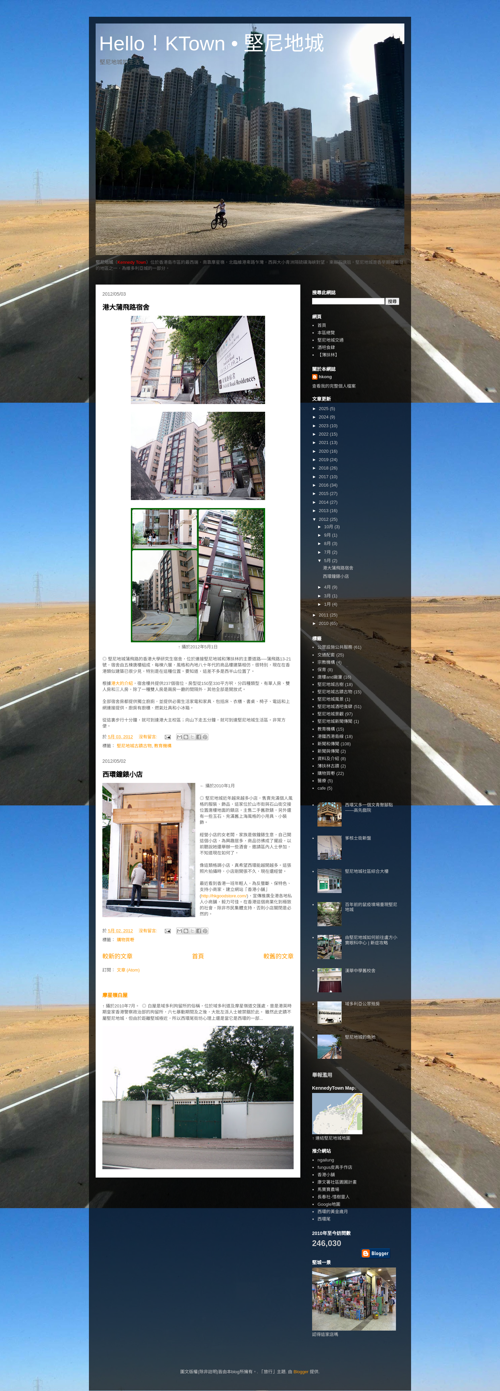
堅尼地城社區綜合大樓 (367, 871)
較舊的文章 (278, 956)
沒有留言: (148, 736)
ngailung (325, 1159)
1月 (328, 604)
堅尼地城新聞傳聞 (334, 721)
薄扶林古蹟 (328, 765)
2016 (324, 485)
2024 (324, 416)
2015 (324, 493)
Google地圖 (328, 1204)
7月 (328, 552)
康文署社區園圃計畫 (337, 1182)
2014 (324, 502)
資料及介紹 (328, 758)
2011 (324, 614)
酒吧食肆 (326, 347)
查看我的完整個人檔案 (334, 386)
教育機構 (162, 745)
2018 (324, 467)
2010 (324, 623)
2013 (324, 510)
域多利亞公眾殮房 (362, 1003)
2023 (324, 425)
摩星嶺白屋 (115, 995)
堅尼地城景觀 (330, 713)
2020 (324, 451)
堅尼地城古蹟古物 (134, 745)
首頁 (198, 956)
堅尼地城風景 (330, 699)
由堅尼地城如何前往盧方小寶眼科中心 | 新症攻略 (371, 940)
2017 (324, 476)
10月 (329, 526)
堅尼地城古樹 (330, 684)
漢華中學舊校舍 (360, 970)
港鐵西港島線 (330, 736)
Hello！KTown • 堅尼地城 (211, 43)
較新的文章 (117, 956)
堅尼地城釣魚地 (360, 1037)
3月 (328, 595)
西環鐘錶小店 (122, 774)
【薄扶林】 (328, 354)
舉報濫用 (322, 1075)
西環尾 (324, 1219)
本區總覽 (326, 332)
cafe (321, 788)
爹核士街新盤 (358, 838)
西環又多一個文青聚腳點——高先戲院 (369, 807)
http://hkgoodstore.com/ (224, 895)
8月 (328, 543)
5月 (328, 560)
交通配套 (326, 654)
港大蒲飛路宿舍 (125, 307)
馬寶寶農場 (328, 1189)
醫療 (321, 780)
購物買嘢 (125, 939)
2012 (324, 519)
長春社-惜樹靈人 (333, 1196)
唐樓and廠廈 (329, 677)
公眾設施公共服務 (334, 647)
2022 (324, 434)
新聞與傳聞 (328, 751)
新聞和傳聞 (328, 743)
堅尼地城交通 (330, 340)
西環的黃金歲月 (332, 1211)
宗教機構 (326, 662)
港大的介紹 (122, 683)
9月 (328, 535)
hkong (325, 376)
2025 (324, 408)
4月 (328, 587)
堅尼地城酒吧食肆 (334, 706)
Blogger (301, 1371)
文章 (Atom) (128, 970)
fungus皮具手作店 (334, 1167)
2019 (324, 459)
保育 (321, 669)
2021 (324, 442)
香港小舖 (326, 1174)
